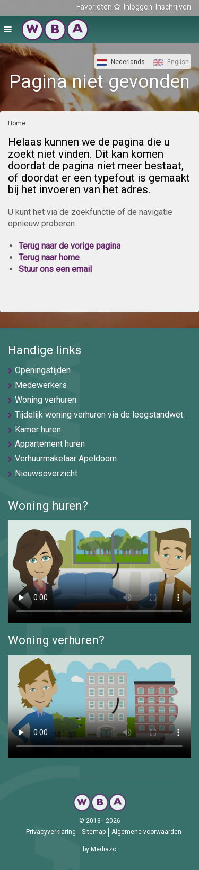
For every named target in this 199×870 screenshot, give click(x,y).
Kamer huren (38, 429)
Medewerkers (41, 385)
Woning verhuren (45, 400)
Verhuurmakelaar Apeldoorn (66, 459)
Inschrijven (173, 7)
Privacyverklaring (51, 832)
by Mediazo (99, 849)
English (171, 62)
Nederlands (121, 62)
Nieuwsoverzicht (46, 473)
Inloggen (138, 7)
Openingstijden (43, 370)
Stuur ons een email (55, 269)
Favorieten (98, 7)
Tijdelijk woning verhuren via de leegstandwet (99, 415)
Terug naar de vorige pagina (69, 246)
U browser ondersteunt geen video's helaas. (99, 571)
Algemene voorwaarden (146, 832)
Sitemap (94, 832)
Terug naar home (49, 257)
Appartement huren (50, 444)
